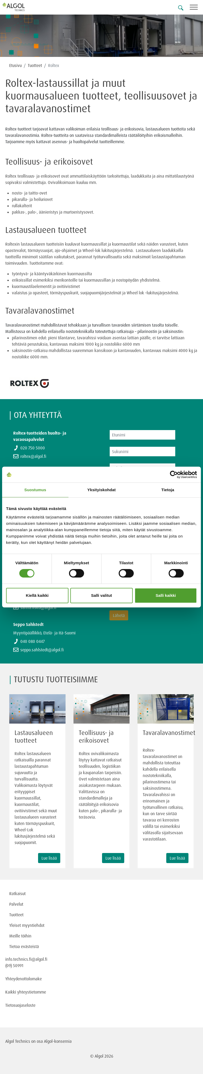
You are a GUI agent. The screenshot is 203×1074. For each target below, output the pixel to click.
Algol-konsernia (58, 1041)
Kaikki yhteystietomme (25, 992)
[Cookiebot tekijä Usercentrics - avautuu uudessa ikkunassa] (174, 475)
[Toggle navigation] (196, 8)
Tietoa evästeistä (24, 946)
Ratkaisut (17, 893)
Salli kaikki (166, 595)
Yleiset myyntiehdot (26, 925)
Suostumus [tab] (35, 490)
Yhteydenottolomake (23, 978)
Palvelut (16, 904)
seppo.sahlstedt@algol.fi (42, 649)
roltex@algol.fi (33, 456)
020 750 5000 (32, 447)
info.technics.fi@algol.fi (26, 959)
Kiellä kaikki (37, 595)
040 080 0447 (32, 641)
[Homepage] (20, 7)
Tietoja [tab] (167, 490)
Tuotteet (35, 65)
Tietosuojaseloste (20, 1005)
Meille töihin (20, 935)
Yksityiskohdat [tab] (101, 490)
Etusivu (15, 65)
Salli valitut (101, 595)
